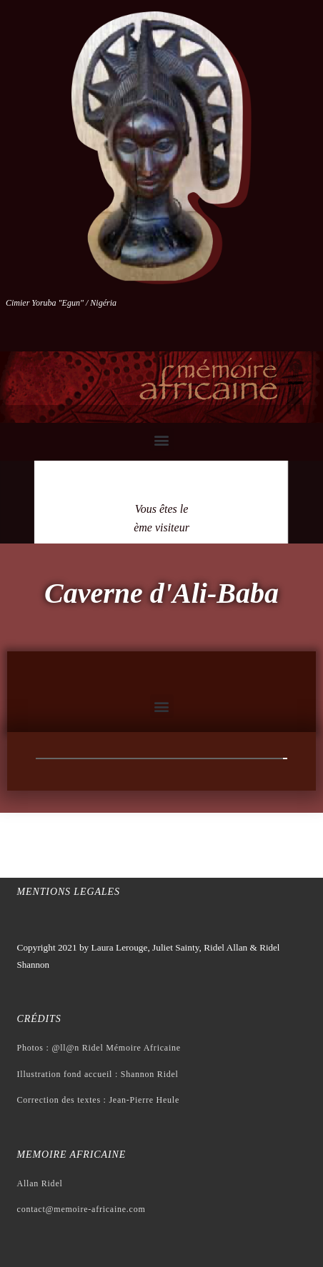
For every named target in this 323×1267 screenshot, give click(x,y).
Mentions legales (68, 891)
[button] (162, 439)
